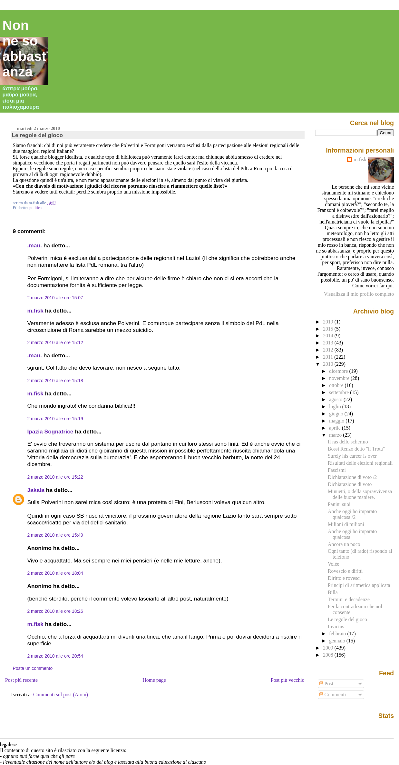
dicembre (339, 371)
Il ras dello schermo (348, 441)
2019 (329, 321)
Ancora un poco (344, 544)
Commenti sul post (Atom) (60, 694)
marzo (336, 435)
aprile (335, 428)
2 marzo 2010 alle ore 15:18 (55, 380)
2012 (329, 350)
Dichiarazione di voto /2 (352, 477)
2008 (329, 655)
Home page (154, 680)
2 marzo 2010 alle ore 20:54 (55, 656)
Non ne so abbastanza (24, 48)
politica (35, 207)
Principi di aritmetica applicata (359, 585)
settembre (339, 392)
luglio (335, 406)
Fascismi (337, 470)
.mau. (34, 245)
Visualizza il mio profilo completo (359, 294)
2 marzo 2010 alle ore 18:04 (55, 573)
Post (326, 683)
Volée (333, 564)
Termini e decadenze (349, 599)
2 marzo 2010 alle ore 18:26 (55, 611)
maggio (337, 420)
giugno (337, 413)
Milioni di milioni (346, 524)
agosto (336, 399)
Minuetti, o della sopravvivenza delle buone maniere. (360, 494)
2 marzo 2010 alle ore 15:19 (55, 418)
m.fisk (35, 310)
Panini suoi (339, 504)
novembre (340, 378)
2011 (328, 357)
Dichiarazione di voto (350, 484)
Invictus (336, 626)
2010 (329, 364)
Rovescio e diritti (345, 571)
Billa (333, 592)
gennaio (337, 640)
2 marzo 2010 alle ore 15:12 (55, 342)
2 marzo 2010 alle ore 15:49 (55, 535)
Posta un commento (33, 668)
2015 (329, 329)
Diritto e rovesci (344, 578)
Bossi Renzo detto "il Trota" (356, 449)
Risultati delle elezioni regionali (360, 463)
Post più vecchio (288, 680)
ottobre (337, 385)
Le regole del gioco (37, 135)
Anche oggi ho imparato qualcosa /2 (352, 514)
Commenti (332, 694)
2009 (329, 648)
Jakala (35, 490)
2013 (329, 342)
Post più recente (21, 680)
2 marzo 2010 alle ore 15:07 (55, 297)
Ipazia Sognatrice (50, 431)
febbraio (338, 633)
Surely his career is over (352, 456)
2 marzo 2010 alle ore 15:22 (55, 477)
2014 (329, 335)
